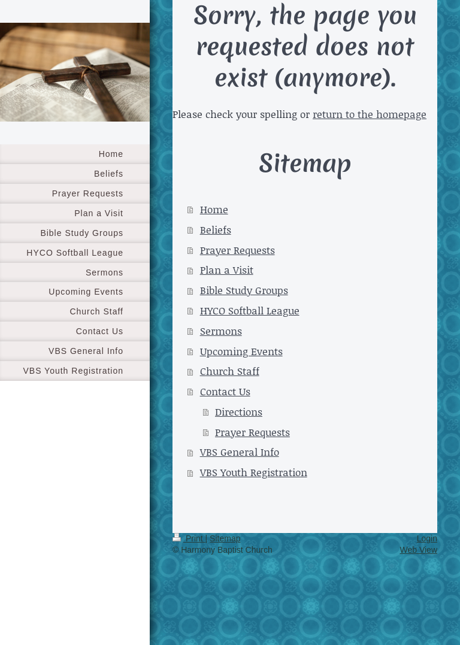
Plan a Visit (226, 269)
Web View (418, 550)
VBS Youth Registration (253, 472)
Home (214, 209)
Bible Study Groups (244, 290)
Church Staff (229, 371)
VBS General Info (239, 451)
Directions (238, 411)
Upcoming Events (241, 351)
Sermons (221, 330)
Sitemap (225, 538)
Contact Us (225, 391)
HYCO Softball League (249, 310)
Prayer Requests (237, 250)
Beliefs (215, 229)
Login (427, 538)
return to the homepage (369, 114)
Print (188, 538)
